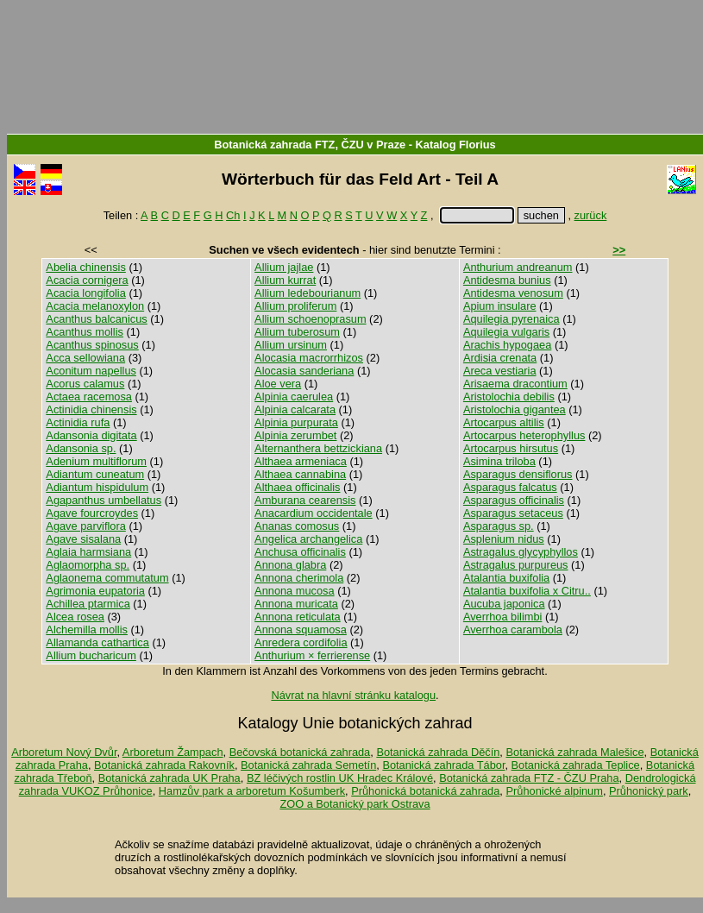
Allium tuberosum (297, 331)
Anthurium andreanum (518, 267)
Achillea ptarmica (87, 603)
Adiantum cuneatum (95, 474)
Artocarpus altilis (503, 422)
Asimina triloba (499, 461)
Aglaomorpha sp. (87, 564)
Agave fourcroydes (92, 513)
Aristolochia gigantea (514, 409)
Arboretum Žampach (172, 752)
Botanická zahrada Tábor (443, 765)
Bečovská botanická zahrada (300, 752)
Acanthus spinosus (92, 344)
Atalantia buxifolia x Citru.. (527, 590)
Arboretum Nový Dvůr (63, 752)
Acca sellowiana (85, 357)
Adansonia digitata (91, 435)
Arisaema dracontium (515, 383)
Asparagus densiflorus (518, 474)
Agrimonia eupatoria (95, 590)
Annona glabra (290, 564)
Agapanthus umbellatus (103, 500)
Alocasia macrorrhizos (308, 357)
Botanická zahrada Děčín (437, 752)
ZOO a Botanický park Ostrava (354, 803)
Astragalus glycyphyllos (520, 551)
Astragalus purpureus (515, 564)
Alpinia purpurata (296, 422)
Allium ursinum (290, 344)
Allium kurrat (285, 280)
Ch (233, 215)
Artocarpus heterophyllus (524, 435)
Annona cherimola (298, 577)
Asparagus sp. (498, 525)
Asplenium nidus (503, 538)
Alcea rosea (75, 616)
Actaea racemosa (89, 396)
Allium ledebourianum (307, 292)
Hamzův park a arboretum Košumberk (252, 790)
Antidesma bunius (507, 280)
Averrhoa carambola (512, 629)
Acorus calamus (85, 383)
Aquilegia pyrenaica (511, 318)
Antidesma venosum (513, 292)
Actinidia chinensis (91, 409)
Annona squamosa (300, 629)
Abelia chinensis (85, 267)
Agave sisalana (83, 538)
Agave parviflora (85, 525)
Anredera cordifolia (300, 642)
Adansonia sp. (81, 448)
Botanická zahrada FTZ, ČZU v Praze (309, 144)
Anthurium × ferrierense (312, 655)
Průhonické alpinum (553, 790)
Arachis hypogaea (507, 344)
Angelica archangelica (308, 538)
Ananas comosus (296, 525)
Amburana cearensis (304, 500)
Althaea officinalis (297, 487)
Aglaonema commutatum (107, 577)
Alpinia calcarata (295, 409)
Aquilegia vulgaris (506, 331)
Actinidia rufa (78, 422)
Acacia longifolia (85, 292)
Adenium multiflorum (96, 461)
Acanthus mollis (84, 331)
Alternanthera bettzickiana (318, 448)
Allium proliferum (295, 305)
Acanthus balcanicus (96, 318)
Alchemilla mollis (87, 629)
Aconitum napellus (91, 370)
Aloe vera (277, 383)
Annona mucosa (294, 590)
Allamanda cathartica (97, 642)
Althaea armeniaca (300, 461)
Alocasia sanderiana (304, 370)
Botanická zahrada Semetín (308, 765)
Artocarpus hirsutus (510, 448)
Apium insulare (500, 305)
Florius (477, 144)
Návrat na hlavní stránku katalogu (353, 695)
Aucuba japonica (504, 603)
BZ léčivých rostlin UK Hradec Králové (340, 777)
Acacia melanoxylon (95, 305)
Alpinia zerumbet (295, 435)
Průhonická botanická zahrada (425, 790)
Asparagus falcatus (510, 487)
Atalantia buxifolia (506, 577)
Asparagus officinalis (513, 500)
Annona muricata (296, 603)
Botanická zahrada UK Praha (169, 777)
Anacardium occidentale (313, 513)
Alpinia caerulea (293, 396)
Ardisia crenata (500, 357)
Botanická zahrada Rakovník (164, 765)
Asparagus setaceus (513, 513)
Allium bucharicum (91, 655)
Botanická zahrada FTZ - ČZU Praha (528, 777)
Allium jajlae (283, 267)
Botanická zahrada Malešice (574, 752)
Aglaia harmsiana (88, 551)
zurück (590, 215)
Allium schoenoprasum (310, 318)
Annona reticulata (297, 616)
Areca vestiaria (500, 370)
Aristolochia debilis (509, 396)
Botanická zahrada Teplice (576, 765)
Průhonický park (648, 790)
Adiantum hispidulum (97, 487)
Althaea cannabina (300, 474)
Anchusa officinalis (300, 551)
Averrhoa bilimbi (503, 616)
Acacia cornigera (87, 280)
